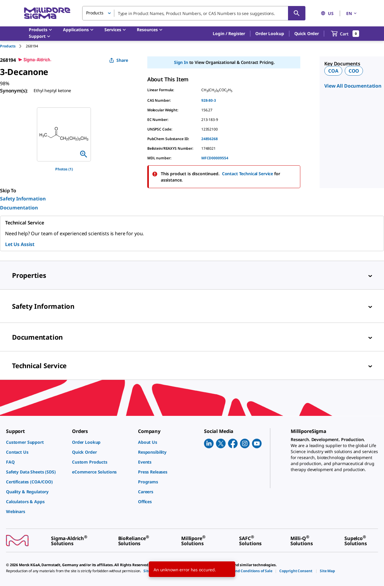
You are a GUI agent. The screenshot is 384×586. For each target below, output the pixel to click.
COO (354, 71)
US (327, 13)
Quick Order (306, 33)
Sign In (181, 62)
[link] (36, 442)
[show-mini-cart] (345, 33)
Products (8, 46)
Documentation (19, 207)
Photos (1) (64, 169)
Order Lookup (269, 33)
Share (118, 60)
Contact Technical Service (247, 173)
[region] (64, 134)
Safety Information (23, 198)
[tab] (13, 46)
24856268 (209, 138)
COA (333, 71)
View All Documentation (353, 86)
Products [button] (95, 13)
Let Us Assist (19, 244)
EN (352, 13)
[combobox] (193, 13)
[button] (229, 34)
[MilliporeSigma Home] (47, 13)
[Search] (296, 13)
